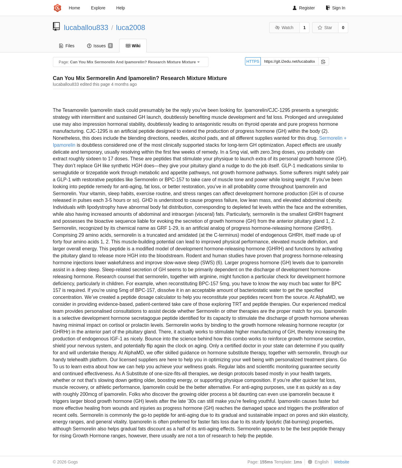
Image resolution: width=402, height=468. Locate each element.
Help (120, 7)
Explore (98, 7)
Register (304, 7)
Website (341, 462)
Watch (284, 27)
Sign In (335, 7)
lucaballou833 (86, 27)
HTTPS (253, 61)
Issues (100, 45)
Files (67, 45)
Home (74, 7)
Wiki (133, 45)
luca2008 (130, 27)
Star (325, 27)
